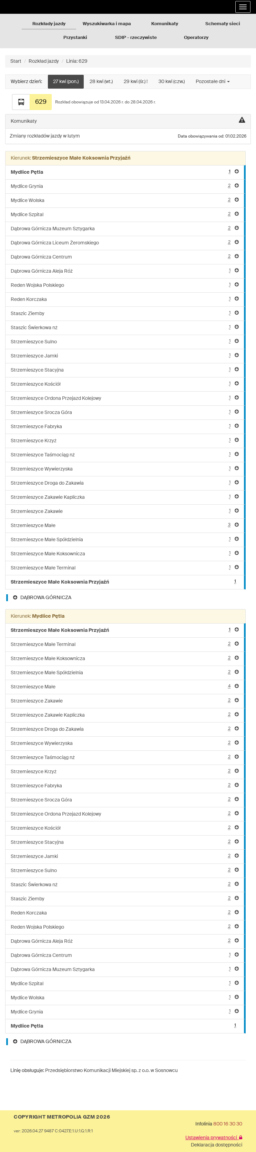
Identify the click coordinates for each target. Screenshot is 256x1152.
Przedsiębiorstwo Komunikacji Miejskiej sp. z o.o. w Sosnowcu (111, 1070)
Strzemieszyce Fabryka (125, 426)
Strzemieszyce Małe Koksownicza (125, 553)
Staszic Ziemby (125, 313)
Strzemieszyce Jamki (125, 355)
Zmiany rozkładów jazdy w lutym (45, 136)
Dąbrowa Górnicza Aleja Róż (125, 271)
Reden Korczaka (125, 299)
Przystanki (75, 38)
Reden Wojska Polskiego (125, 285)
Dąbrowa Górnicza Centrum (125, 257)
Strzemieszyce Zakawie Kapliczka (125, 497)
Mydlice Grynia (125, 186)
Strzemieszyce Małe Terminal (125, 567)
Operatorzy (196, 38)
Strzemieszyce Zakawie (125, 511)
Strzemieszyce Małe (125, 525)
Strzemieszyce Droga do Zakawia (125, 483)
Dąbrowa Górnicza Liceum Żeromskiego (125, 242)
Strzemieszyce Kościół (125, 384)
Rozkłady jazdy (48, 24)
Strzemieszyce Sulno (125, 341)
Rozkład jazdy (44, 61)
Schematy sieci (222, 24)
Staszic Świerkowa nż (125, 327)
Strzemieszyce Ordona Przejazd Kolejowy (125, 398)
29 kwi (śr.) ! (135, 81)
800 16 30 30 (227, 1124)
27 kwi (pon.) (66, 81)
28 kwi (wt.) (101, 81)
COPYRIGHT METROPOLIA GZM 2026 (62, 1117)
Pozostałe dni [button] (213, 81)
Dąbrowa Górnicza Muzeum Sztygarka (125, 228)
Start (15, 61)
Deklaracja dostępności (216, 1145)
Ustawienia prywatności (213, 1137)
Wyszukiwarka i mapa (107, 24)
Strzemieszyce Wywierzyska (125, 469)
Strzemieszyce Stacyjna (125, 370)
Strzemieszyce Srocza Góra (125, 412)
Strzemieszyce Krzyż (125, 440)
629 (41, 102)
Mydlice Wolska (125, 200)
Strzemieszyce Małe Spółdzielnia (125, 539)
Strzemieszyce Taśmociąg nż (125, 454)
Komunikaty (164, 24)
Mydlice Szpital (125, 214)
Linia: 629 (77, 61)
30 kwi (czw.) (171, 81)
